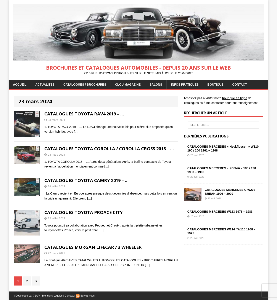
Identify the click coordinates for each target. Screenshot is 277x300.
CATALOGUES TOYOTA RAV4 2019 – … (84, 114)
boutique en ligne (234, 98)
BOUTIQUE (216, 84)
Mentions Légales (52, 295)
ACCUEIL (19, 84)
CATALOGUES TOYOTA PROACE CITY (83, 212)
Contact (69, 295)
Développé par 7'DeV (27, 295)
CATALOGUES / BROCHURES (84, 84)
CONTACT (239, 84)
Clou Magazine (128, 84)
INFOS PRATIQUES (184, 84)
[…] (76, 131)
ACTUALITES (45, 84)
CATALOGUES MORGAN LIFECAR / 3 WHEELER (93, 247)
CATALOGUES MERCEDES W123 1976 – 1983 (220, 211)
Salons (156, 84)
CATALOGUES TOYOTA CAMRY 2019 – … (86, 180)
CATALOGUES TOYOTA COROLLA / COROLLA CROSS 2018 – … (109, 149)
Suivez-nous (85, 295)
